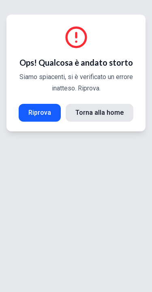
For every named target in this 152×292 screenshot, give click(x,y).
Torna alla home (99, 112)
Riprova (39, 112)
